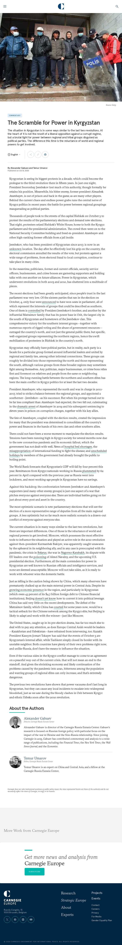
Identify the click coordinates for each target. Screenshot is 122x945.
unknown (15, 249)
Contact (95, 905)
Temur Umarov (40, 167)
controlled (34, 310)
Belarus (42, 552)
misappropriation (20, 451)
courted (58, 607)
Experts (67, 914)
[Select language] (14, 154)
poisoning (40, 557)
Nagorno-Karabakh (73, 552)
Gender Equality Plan (102, 920)
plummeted (89, 471)
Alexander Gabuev (20, 167)
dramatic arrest (26, 406)
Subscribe (35, 871)
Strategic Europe (73, 900)
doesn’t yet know (45, 598)
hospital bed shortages (78, 446)
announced (49, 302)
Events (96, 898)
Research (68, 893)
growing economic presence (26, 590)
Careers (95, 908)
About (66, 907)
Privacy (95, 912)
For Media (96, 916)
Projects (97, 893)
